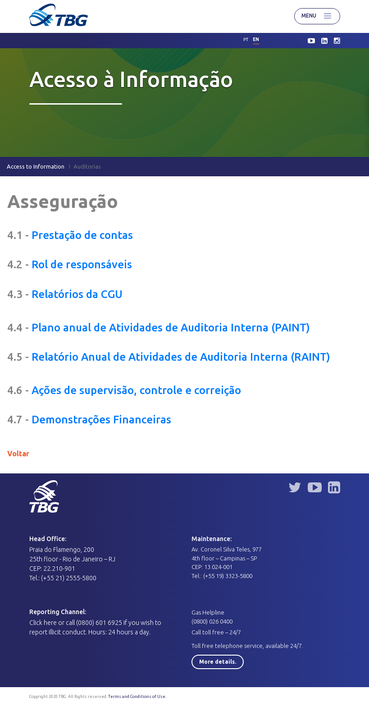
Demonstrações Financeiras (101, 419)
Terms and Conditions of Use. (137, 696)
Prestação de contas (82, 235)
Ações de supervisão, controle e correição (136, 390)
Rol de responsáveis (82, 264)
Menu (317, 16)
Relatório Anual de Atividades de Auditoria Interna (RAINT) (181, 357)
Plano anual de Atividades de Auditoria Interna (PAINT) (171, 327)
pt (245, 39)
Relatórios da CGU (77, 294)
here (50, 622)
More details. (217, 662)
